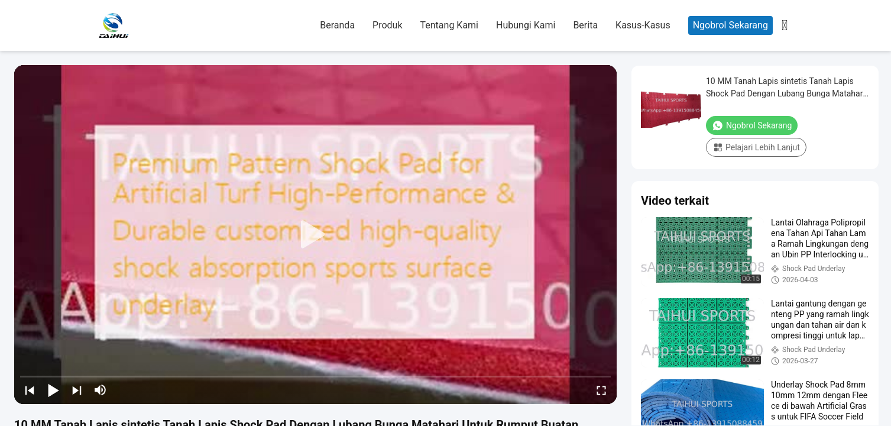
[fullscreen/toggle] (601, 390)
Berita (585, 25)
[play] (316, 235)
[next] (77, 390)
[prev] (29, 390)
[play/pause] (53, 390)
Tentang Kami (449, 25)
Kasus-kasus (642, 25)
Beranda (337, 25)
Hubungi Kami (525, 25)
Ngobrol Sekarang (730, 25)
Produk (387, 25)
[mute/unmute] (100, 390)
